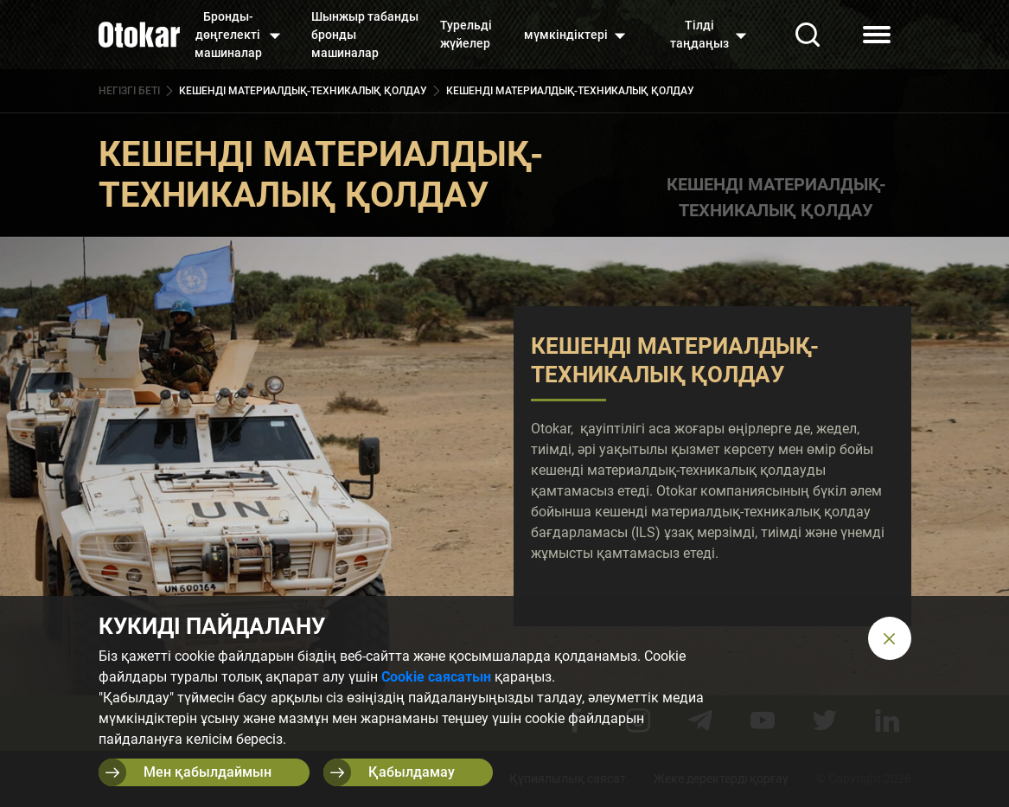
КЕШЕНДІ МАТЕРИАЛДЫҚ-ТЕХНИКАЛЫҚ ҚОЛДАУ (776, 197)
